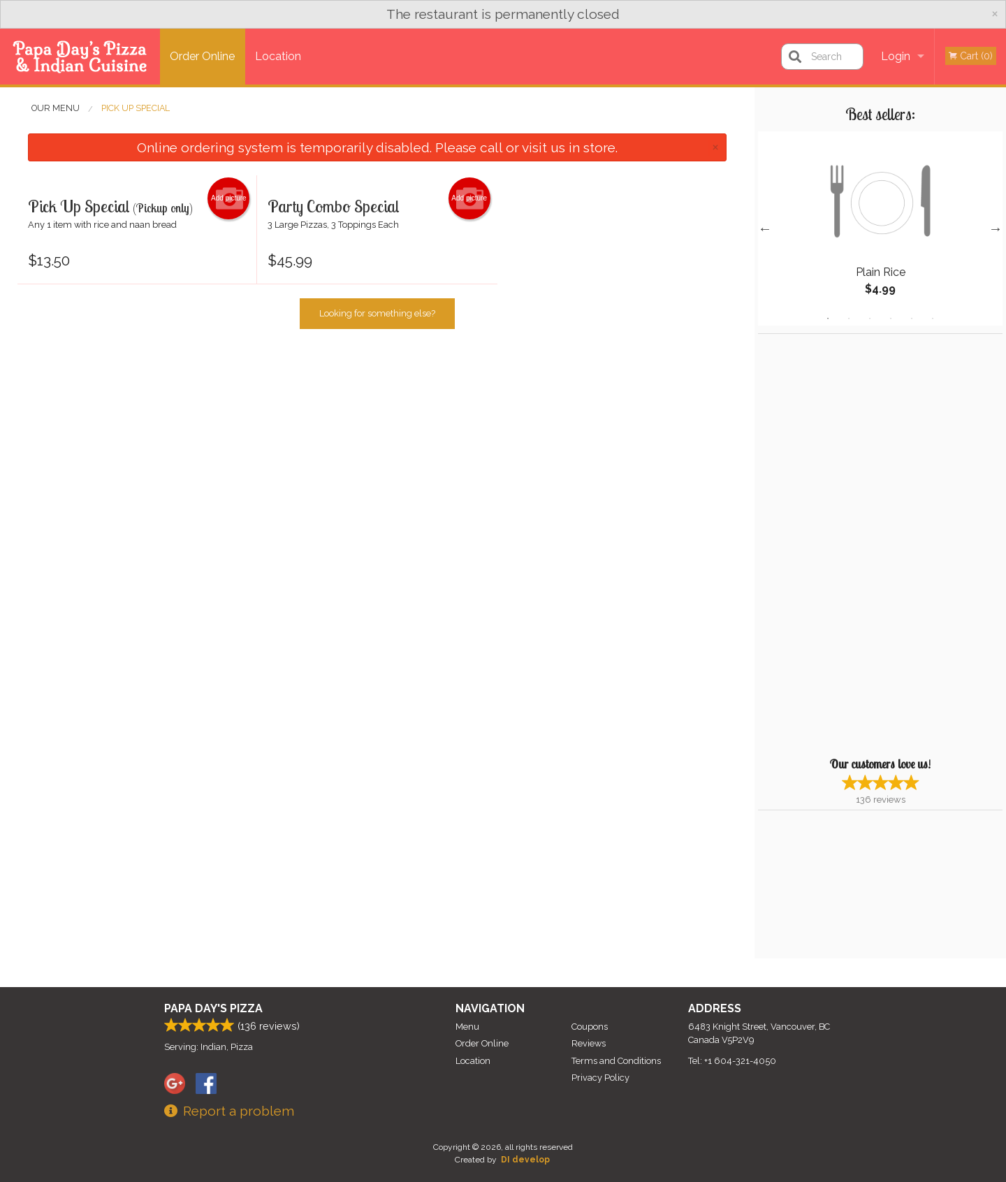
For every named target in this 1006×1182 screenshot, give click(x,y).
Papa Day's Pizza (213, 1008)
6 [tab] (933, 319)
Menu (467, 1026)
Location (278, 56)
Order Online (202, 56)
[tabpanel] (880, 228)
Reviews (588, 1043)
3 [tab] (870, 319)
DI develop (525, 1160)
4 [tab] (891, 319)
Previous (765, 228)
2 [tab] (849, 319)
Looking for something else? (377, 313)
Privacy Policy (600, 1077)
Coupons (589, 1026)
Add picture (229, 198)
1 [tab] (828, 319)
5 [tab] (912, 319)
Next (996, 228)
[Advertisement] (845, 543)
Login (895, 56)
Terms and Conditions (616, 1061)
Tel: (732, 1061)
